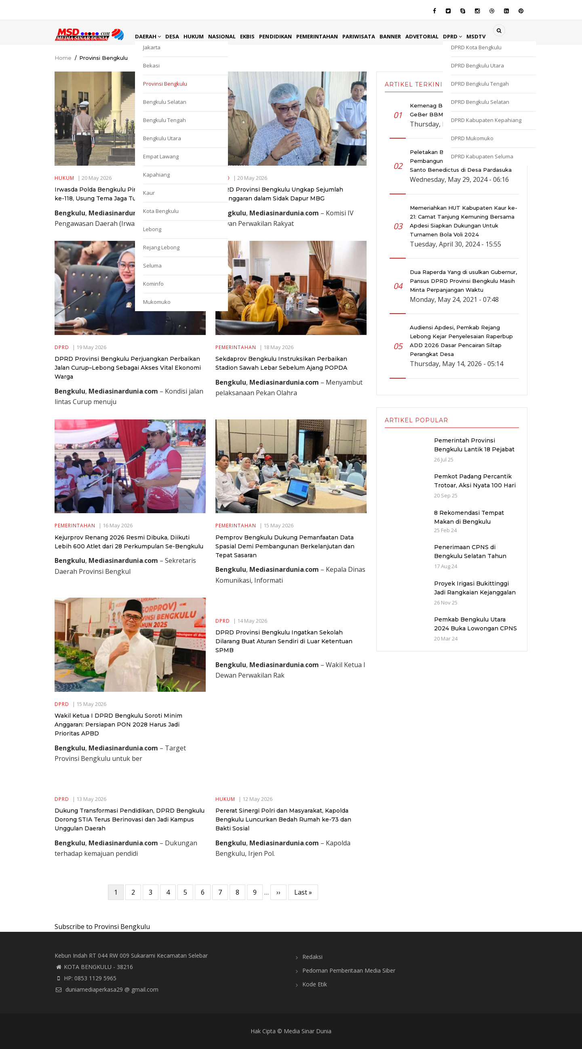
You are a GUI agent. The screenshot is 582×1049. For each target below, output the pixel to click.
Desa (174, 36)
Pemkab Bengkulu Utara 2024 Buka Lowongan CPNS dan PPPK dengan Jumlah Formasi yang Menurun (475, 633)
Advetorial (436, 36)
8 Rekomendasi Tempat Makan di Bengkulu (469, 517)
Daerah (148, 36)
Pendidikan (282, 36)
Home (63, 58)
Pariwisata (369, 36)
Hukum (196, 36)
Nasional (226, 36)
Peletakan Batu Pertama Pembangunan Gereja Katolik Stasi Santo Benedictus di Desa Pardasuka (461, 161)
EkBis (253, 36)
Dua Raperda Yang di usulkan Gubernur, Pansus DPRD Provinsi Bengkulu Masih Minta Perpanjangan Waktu (463, 281)
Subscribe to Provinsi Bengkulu (102, 926)
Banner (403, 36)
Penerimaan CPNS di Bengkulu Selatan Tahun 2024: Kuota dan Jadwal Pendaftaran (470, 560)
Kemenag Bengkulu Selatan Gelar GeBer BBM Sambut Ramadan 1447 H (461, 110)
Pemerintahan (326, 36)
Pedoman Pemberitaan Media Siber (348, 970)
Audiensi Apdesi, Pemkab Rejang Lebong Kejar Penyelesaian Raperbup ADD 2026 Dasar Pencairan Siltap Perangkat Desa (461, 340)
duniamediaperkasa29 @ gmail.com (106, 989)
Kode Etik (314, 984)
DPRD (468, 36)
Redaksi (312, 957)
